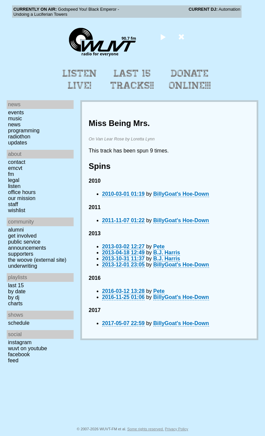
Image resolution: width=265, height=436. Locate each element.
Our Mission (21, 198)
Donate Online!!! (190, 79)
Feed (13, 360)
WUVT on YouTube (27, 348)
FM (11, 174)
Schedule (18, 323)
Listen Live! (80, 79)
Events (16, 112)
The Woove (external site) (37, 260)
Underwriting (22, 266)
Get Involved (22, 236)
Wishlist (16, 210)
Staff (13, 204)
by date (16, 291)
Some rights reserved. (145, 429)
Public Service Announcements (27, 245)
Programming (23, 130)
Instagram (19, 342)
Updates (17, 142)
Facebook (19, 354)
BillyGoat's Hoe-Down (181, 194)
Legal (13, 180)
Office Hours (21, 192)
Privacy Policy (176, 429)
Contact (16, 162)
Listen (14, 186)
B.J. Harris (166, 252)
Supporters (20, 254)
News (14, 124)
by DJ (13, 297)
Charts (15, 303)
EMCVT (15, 168)
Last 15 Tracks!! (132, 79)
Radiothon (19, 136)
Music (15, 118)
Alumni (16, 230)
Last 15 (16, 285)
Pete (159, 246)
